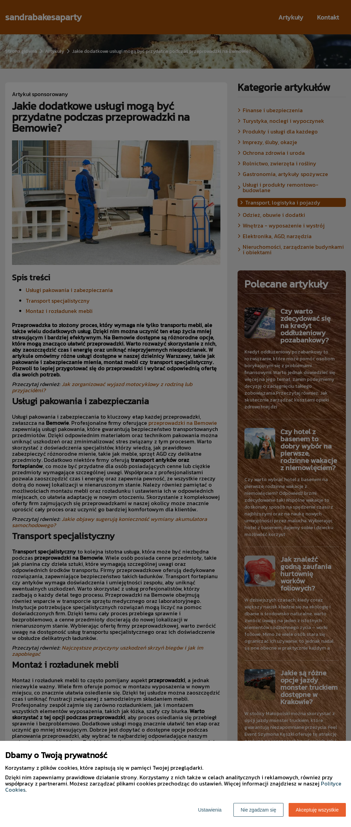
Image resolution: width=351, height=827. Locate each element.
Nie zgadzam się (258, 810)
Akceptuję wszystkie (317, 810)
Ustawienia (209, 810)
